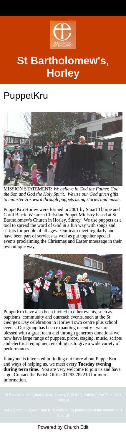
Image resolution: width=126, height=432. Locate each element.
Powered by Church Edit (63, 427)
